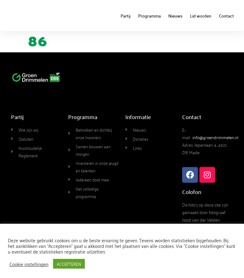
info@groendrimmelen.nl (215, 137)
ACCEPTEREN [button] (69, 264)
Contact (226, 16)
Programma (149, 16)
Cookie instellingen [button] (28, 264)
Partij (126, 16)
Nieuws (175, 16)
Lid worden (200, 16)
